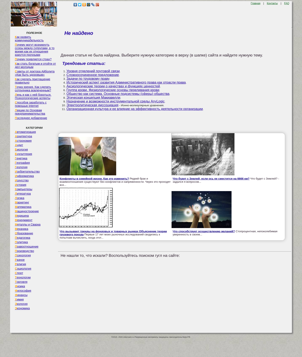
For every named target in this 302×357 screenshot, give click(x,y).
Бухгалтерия (23, 154)
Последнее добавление (31, 118)
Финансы (21, 295)
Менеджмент (24, 220)
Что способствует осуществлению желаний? (204, 231)
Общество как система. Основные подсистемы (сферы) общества (117, 94)
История (20, 184)
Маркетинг (22, 202)
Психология (23, 255)
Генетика (21, 158)
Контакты (272, 3)
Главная (255, 3)
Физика (20, 286)
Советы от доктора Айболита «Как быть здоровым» (35, 73)
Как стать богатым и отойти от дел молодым (35, 65)
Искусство (22, 180)
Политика (21, 242)
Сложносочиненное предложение (92, 75)
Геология (21, 167)
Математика (23, 207)
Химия (19, 299)
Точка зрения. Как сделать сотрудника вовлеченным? (33, 88)
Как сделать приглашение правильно (32, 80)
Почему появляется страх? (33, 59)
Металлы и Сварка (27, 224)
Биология (21, 149)
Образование (24, 233)
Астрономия (23, 140)
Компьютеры (23, 189)
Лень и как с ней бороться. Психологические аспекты (33, 96)
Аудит (19, 145)
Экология (21, 304)
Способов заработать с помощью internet (31, 104)
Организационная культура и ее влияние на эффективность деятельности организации (134, 109)
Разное (20, 259)
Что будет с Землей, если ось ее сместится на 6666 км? (211, 178)
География (22, 162)
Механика (21, 229)
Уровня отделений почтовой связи (93, 71)
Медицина (22, 215)
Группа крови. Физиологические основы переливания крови (112, 90)
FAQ (286, 3)
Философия (23, 290)
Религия (20, 264)
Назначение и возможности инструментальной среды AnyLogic (115, 101)
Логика (19, 198)
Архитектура (23, 136)
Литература (23, 193)
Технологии (23, 277)
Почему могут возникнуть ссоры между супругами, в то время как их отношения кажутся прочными (35, 49)
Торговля (21, 282)
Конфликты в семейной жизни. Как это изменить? (94, 178)
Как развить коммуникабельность (29, 38)
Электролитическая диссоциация (92, 105)
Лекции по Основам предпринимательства (30, 112)
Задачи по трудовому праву (87, 78)
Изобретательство (27, 171)
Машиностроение (27, 211)
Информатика (24, 176)
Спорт (19, 273)
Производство (24, 251)
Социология (23, 268)
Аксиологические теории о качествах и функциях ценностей (113, 86)
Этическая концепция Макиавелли (93, 97)
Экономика (22, 308)
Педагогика (22, 237)
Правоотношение (26, 246)
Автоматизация (25, 132)
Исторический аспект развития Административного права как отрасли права (126, 82)
